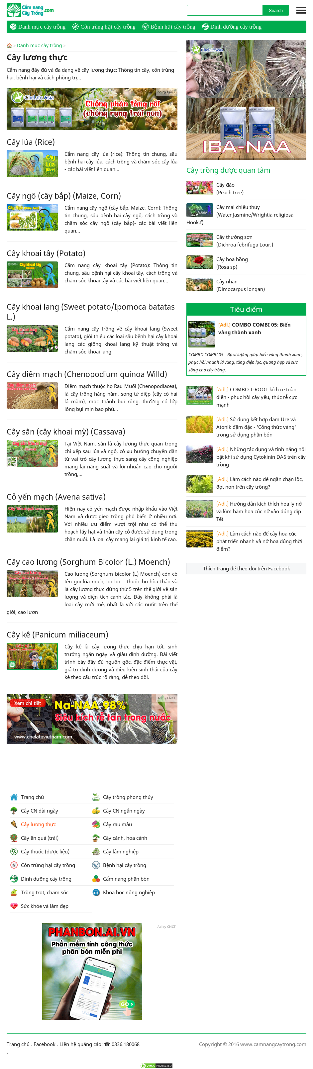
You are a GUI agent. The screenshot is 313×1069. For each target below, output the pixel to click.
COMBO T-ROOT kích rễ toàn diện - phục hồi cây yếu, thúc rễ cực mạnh (241, 397)
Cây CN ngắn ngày (118, 811)
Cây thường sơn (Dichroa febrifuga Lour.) (229, 240)
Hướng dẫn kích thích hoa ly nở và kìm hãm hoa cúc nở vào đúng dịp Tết (244, 511)
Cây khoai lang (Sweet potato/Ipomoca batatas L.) (91, 311)
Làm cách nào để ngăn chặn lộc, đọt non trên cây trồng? (244, 484)
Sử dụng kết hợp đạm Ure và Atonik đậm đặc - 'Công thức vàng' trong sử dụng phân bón (241, 427)
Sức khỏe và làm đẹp (39, 906)
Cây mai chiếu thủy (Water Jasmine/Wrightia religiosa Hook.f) (239, 214)
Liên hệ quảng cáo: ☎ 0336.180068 (99, 1044)
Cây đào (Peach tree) (215, 188)
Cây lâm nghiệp (115, 851)
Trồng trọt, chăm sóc (39, 892)
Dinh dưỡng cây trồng (231, 26)
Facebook (44, 1044)
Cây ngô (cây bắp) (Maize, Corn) (64, 195)
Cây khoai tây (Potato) (46, 253)
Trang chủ (27, 797)
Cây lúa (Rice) (31, 141)
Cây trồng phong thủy (122, 797)
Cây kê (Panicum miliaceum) (57, 634)
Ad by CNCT (166, 91)
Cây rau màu (112, 824)
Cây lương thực (33, 824)
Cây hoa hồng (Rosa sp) (217, 262)
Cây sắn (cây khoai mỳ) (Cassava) (66, 431)
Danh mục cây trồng (37, 26)
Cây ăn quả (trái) (34, 838)
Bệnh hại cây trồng (168, 26)
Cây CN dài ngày (34, 811)
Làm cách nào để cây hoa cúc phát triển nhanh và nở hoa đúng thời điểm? (244, 541)
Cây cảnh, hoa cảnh (119, 838)
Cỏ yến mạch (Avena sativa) (56, 496)
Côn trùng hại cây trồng (103, 26)
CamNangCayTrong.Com (43, 10)
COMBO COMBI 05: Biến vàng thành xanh (239, 334)
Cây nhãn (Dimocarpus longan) (225, 285)
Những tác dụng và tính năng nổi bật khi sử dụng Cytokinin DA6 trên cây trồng (246, 456)
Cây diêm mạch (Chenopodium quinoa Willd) (87, 374)
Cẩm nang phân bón (121, 879)
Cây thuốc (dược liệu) (39, 851)
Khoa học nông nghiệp (123, 892)
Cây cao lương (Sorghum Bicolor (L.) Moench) (88, 561)
